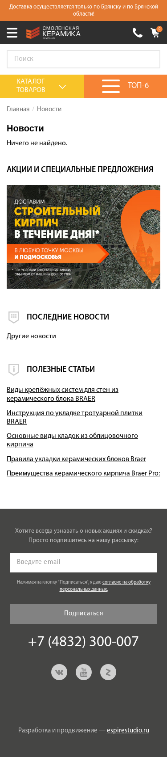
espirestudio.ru (128, 731)
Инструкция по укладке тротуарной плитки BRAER (75, 417)
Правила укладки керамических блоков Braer (76, 459)
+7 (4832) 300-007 (138, 33)
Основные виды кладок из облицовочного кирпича (72, 440)
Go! (148, 59)
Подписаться (83, 613)
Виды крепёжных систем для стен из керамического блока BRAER (62, 394)
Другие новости (31, 336)
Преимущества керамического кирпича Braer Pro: (83, 473)
